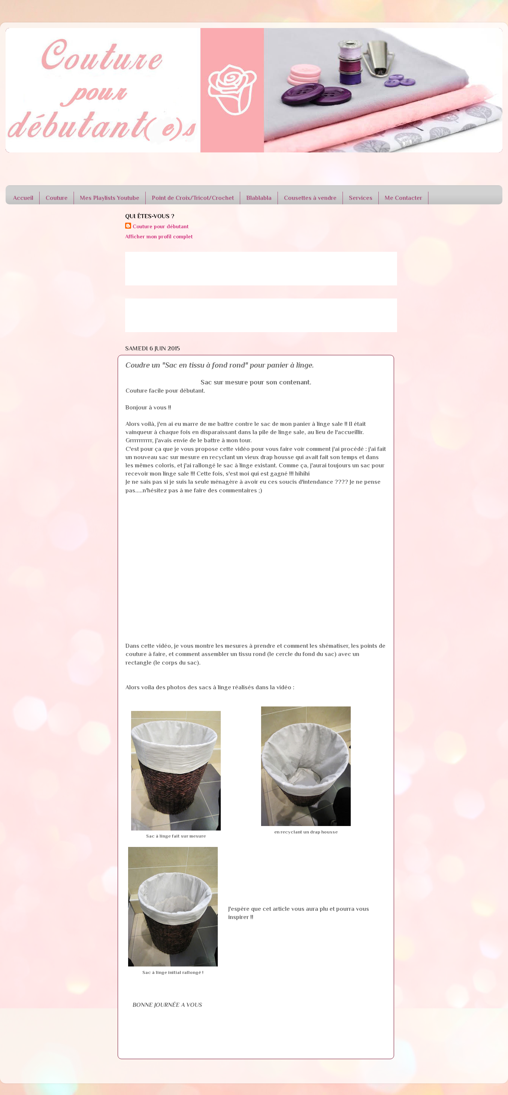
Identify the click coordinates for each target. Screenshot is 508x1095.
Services (360, 198)
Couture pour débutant (161, 226)
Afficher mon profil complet (159, 236)
